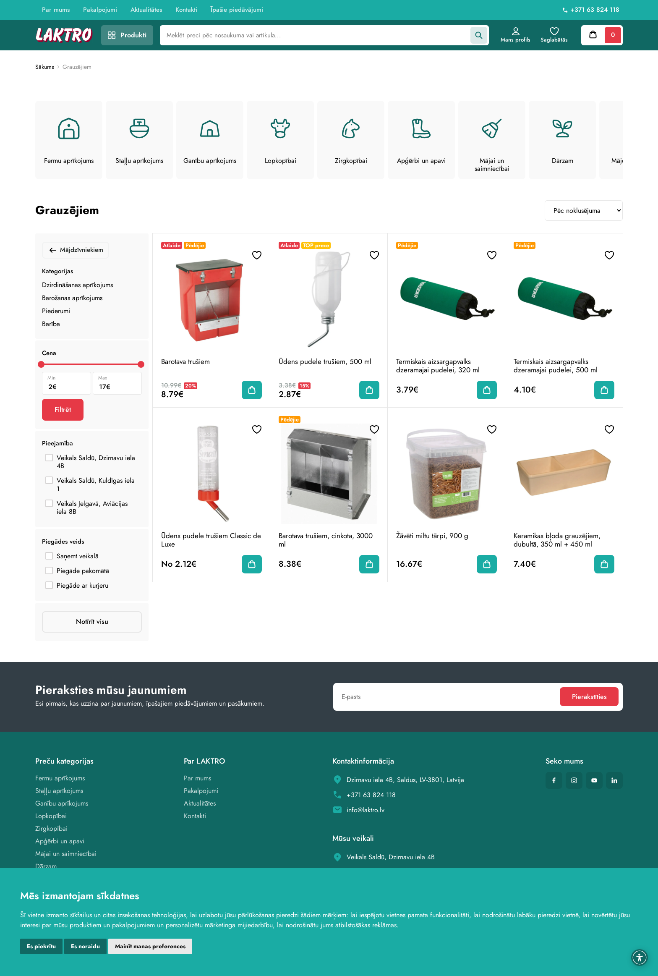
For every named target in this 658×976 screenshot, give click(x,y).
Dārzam (46, 866)
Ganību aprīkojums (61, 804)
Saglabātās (553, 35)
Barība (51, 324)
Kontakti (186, 9)
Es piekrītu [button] (41, 946)
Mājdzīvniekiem (75, 250)
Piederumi (56, 311)
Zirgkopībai (51, 829)
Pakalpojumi (100, 9)
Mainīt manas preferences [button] (150, 946)
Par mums (56, 9)
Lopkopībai (51, 816)
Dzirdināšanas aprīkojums (77, 285)
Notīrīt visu (92, 622)
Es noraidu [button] (85, 946)
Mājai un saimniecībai (66, 854)
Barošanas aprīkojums (72, 298)
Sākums (44, 67)
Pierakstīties (588, 697)
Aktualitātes (146, 9)
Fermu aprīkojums (60, 778)
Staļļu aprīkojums (59, 791)
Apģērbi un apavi (59, 841)
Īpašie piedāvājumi (237, 9)
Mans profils (515, 35)
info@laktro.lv (365, 810)
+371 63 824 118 (594, 9)
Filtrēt (63, 409)
